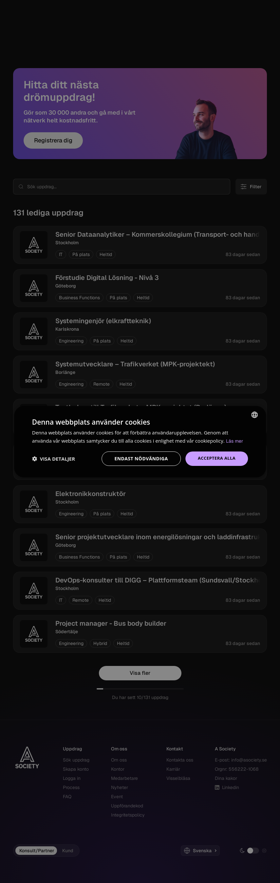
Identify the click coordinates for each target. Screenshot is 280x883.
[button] (53, 459)
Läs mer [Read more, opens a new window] (235, 440)
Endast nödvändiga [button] (138, 458)
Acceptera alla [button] (215, 458)
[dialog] (140, 441)
